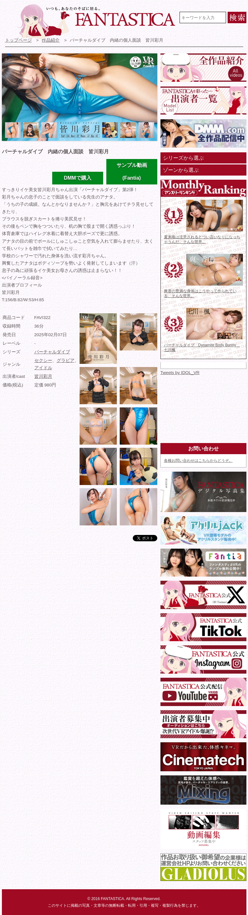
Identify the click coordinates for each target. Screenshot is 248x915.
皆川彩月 (43, 376)
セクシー (43, 360)
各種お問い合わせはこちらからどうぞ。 (198, 460)
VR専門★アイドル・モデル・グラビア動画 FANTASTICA (97, 21)
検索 (237, 17)
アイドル (43, 367)
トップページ (18, 40)
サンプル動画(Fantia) (132, 172)
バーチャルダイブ (52, 352)
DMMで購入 (77, 178)
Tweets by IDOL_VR (180, 372)
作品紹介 (51, 40)
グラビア (65, 360)
